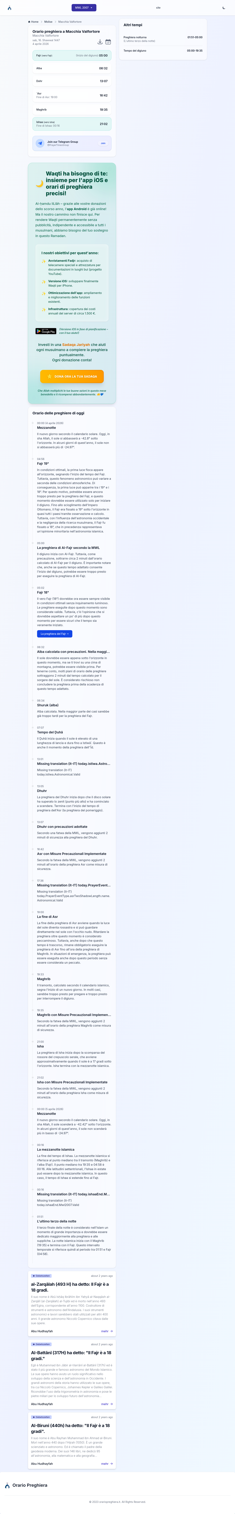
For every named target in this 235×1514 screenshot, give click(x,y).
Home (33, 21)
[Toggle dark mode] (224, 7)
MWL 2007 (84, 7)
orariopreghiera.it (109, 1501)
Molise (48, 21)
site (158, 7)
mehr (107, 1331)
